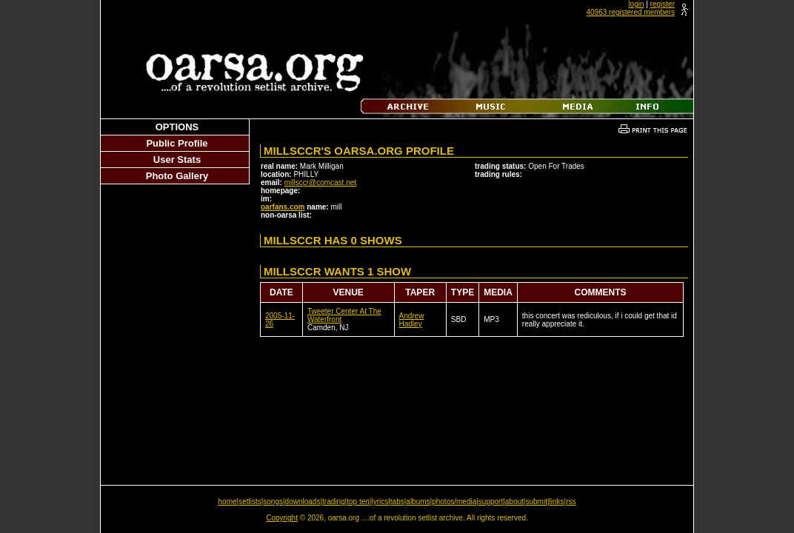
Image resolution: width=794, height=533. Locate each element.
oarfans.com (282, 207)
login (636, 4)
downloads (303, 501)
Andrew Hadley (411, 320)
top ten (358, 501)
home (227, 501)
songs (273, 501)
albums (418, 501)
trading (333, 501)
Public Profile (176, 143)
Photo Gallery (177, 175)
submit (536, 501)
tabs (397, 501)
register (662, 4)
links (557, 501)
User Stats (177, 159)
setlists (249, 501)
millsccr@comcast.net (320, 182)
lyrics (379, 501)
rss (571, 501)
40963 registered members (630, 12)
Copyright (282, 518)
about (514, 501)
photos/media (454, 501)
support (490, 501)
